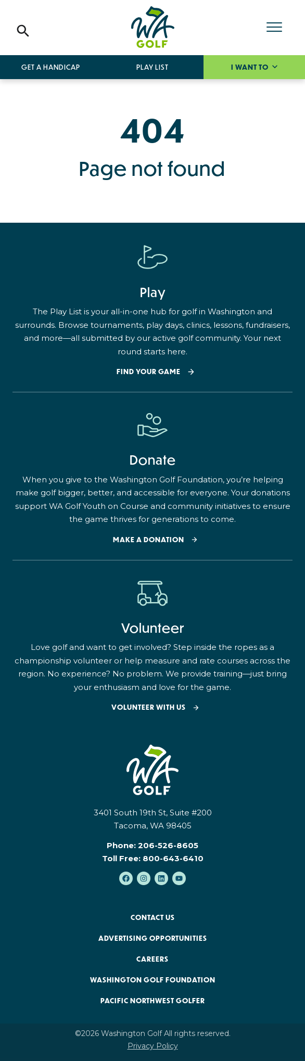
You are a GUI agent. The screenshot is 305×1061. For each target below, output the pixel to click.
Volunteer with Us (148, 707)
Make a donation (148, 539)
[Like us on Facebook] (126, 878)
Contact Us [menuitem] (153, 917)
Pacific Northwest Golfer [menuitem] (152, 1000)
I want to (250, 67)
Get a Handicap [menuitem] (50, 67)
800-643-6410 (173, 858)
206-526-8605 (168, 845)
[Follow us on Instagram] (143, 878)
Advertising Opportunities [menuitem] (152, 938)
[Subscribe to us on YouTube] (179, 878)
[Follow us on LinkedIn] (161, 878)
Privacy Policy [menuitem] (153, 1046)
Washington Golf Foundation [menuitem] (152, 980)
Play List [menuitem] (152, 67)
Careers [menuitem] (152, 959)
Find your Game (149, 371)
